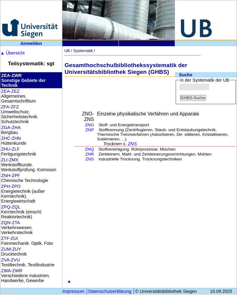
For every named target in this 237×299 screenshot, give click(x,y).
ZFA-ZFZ (10, 106)
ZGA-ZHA (11, 127)
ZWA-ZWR (12, 270)
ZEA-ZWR (11, 75)
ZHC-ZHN (11, 138)
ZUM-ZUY (11, 249)
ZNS (132, 143)
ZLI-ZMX (10, 159)
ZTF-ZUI (9, 238)
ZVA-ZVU (10, 259)
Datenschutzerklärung (109, 291)
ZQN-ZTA (10, 222)
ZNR (89, 154)
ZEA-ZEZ (10, 91)
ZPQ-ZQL (10, 206)
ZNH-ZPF (10, 175)
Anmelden (31, 43)
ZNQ (89, 149)
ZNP (89, 129)
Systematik (83, 50)
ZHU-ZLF (10, 149)
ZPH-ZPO (11, 186)
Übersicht (12, 53)
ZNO (89, 125)
